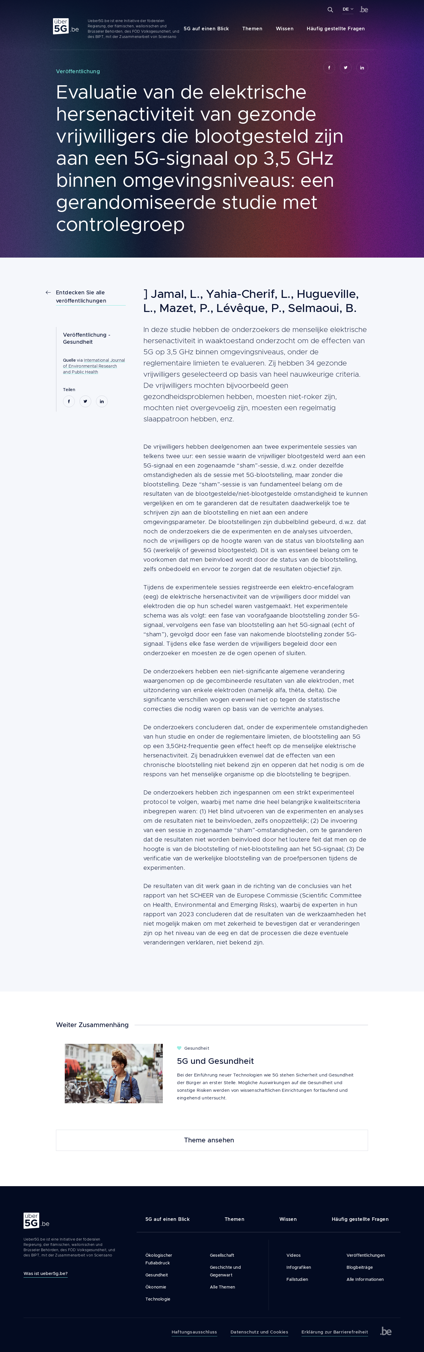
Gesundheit (78, 342)
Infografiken (298, 1267)
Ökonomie (155, 1287)
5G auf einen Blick (206, 29)
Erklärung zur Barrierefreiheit (335, 1332)
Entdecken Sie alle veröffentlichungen (81, 296)
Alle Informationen (365, 1279)
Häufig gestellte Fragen (336, 29)
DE (346, 9)
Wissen (285, 29)
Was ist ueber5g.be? (46, 1273)
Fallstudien (297, 1279)
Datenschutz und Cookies (259, 1332)
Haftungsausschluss (194, 1332)
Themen (252, 29)
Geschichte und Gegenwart (225, 1271)
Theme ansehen (209, 1140)
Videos (293, 1255)
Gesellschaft (222, 1255)
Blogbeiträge (360, 1267)
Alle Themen (222, 1287)
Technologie (157, 1299)
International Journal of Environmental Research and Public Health (94, 366)
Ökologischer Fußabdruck (158, 1259)
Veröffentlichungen (366, 1255)
